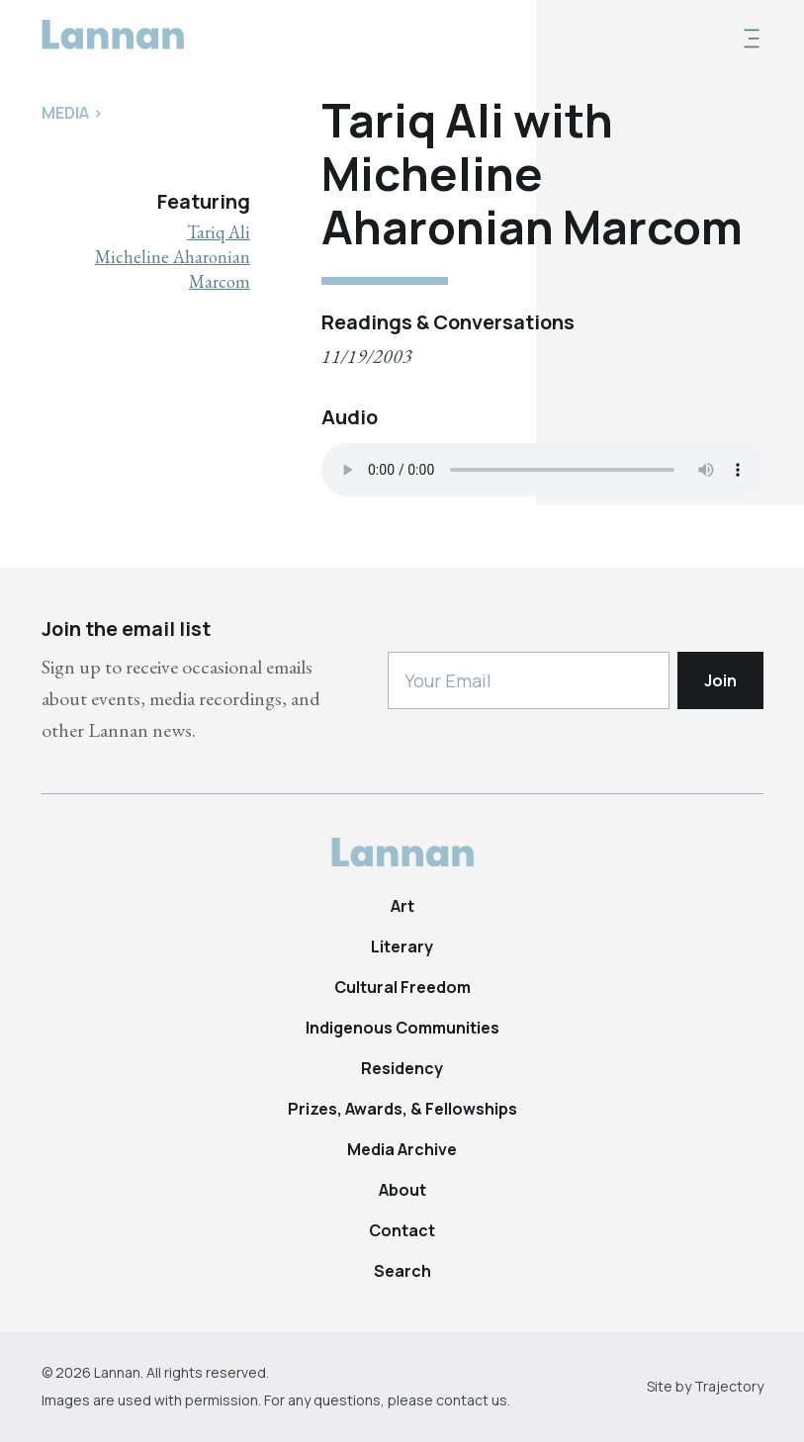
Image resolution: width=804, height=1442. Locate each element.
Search (402, 1271)
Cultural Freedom (402, 987)
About (402, 1190)
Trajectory (728, 1386)
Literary (402, 946)
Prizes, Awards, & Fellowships (402, 1109)
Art (402, 906)
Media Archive (402, 1149)
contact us (471, 1400)
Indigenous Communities (402, 1027)
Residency (402, 1068)
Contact (402, 1230)
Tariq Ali (218, 232)
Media (65, 113)
